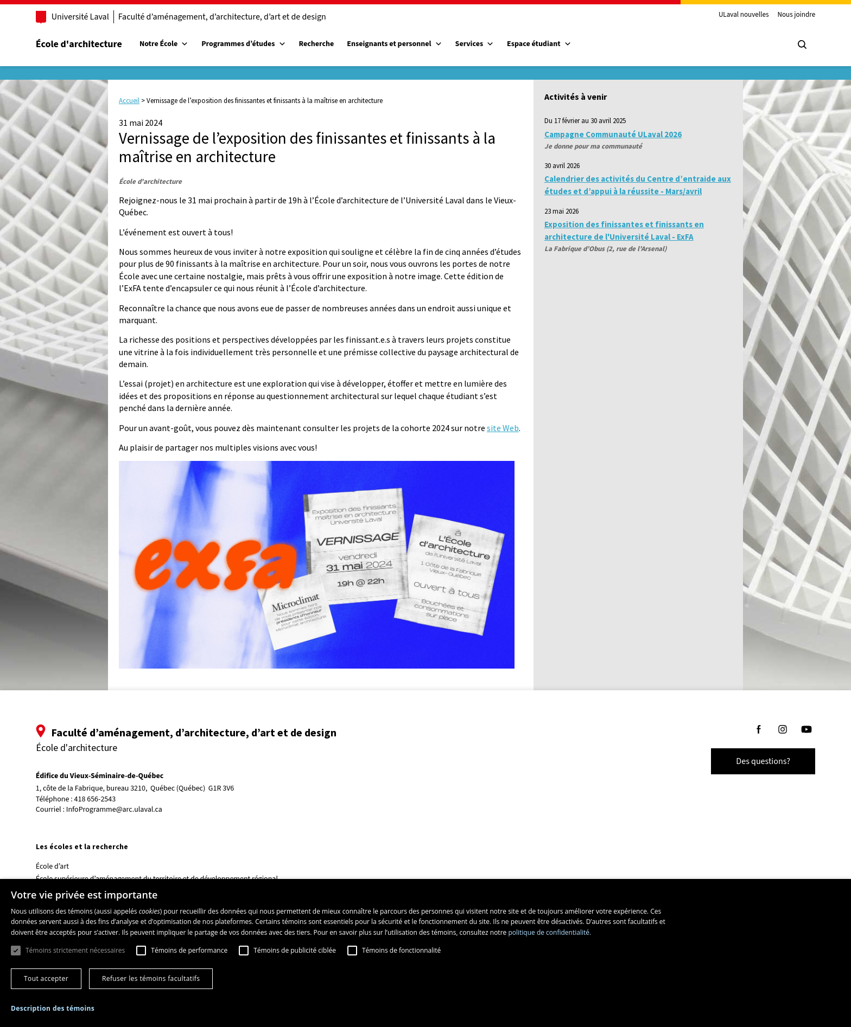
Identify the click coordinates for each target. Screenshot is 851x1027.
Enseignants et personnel (394, 43)
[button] (52, 1008)
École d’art (52, 866)
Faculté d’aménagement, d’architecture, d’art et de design (222, 17)
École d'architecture (79, 44)
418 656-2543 (95, 799)
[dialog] (425, 953)
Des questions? (763, 761)
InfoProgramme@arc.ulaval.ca (114, 809)
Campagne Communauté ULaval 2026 (613, 134)
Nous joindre (796, 15)
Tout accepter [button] (46, 978)
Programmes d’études (243, 43)
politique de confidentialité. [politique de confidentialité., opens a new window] (549, 932)
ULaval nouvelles (744, 15)
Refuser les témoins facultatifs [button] (151, 978)
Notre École (163, 43)
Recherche (316, 43)
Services (474, 43)
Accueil (129, 100)
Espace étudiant (539, 43)
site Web (503, 427)
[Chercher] (802, 44)
